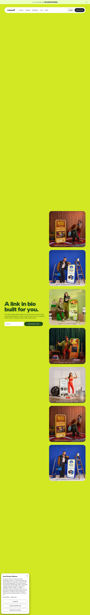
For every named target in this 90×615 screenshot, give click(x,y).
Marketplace (35, 10)
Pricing (46, 10)
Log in (70, 10)
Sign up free (79, 10)
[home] (11, 10)
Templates (27, 10)
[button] (21, 10)
